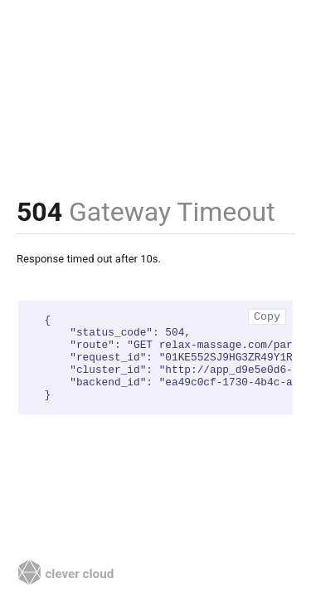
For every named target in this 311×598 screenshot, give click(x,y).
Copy (267, 317)
